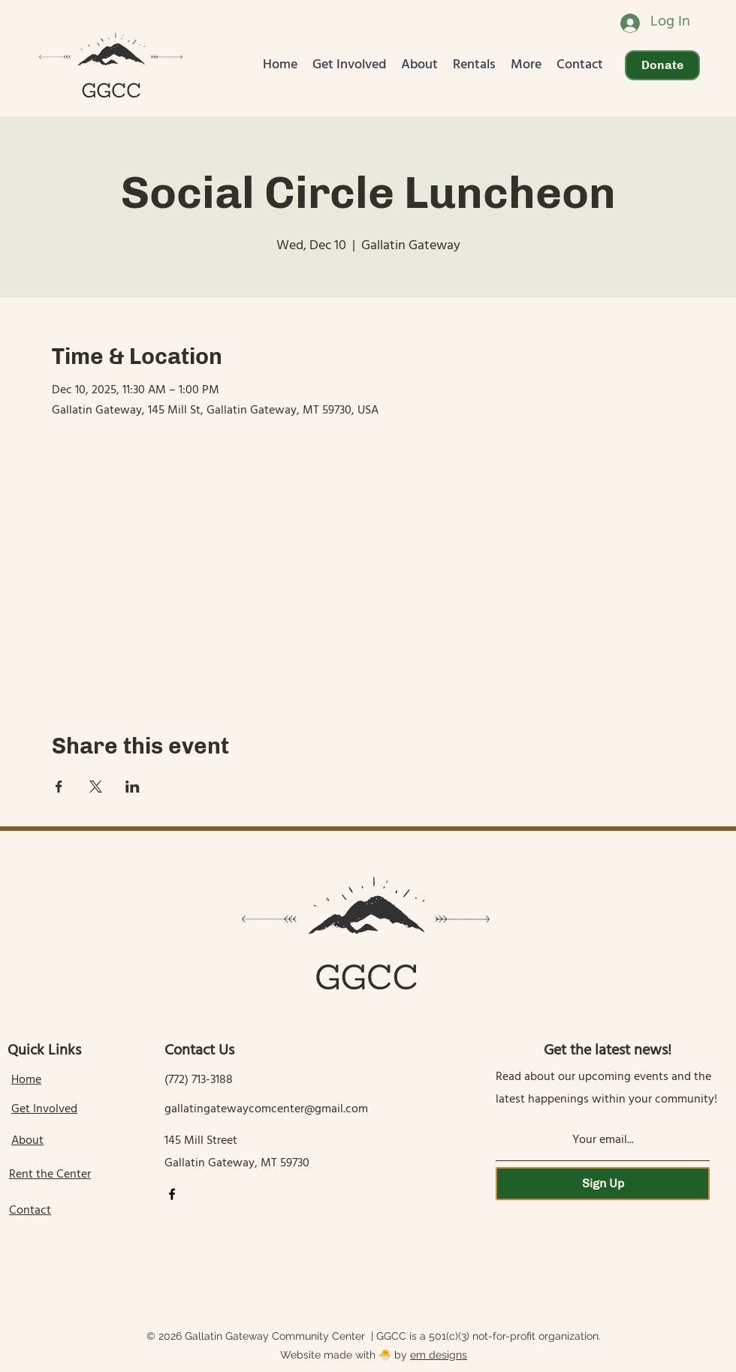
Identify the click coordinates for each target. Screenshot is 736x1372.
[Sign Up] (603, 1183)
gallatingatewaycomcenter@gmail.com (266, 1110)
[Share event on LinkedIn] (132, 787)
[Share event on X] (96, 787)
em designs (438, 1355)
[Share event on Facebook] (59, 787)
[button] (349, 65)
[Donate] (662, 65)
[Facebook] (171, 1194)
